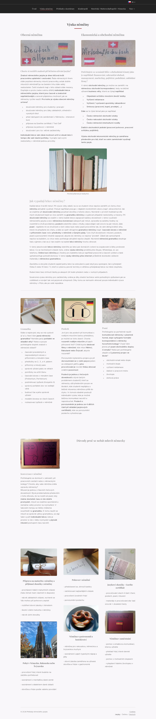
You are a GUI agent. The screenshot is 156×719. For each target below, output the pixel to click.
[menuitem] (35, 8)
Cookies (132, 712)
